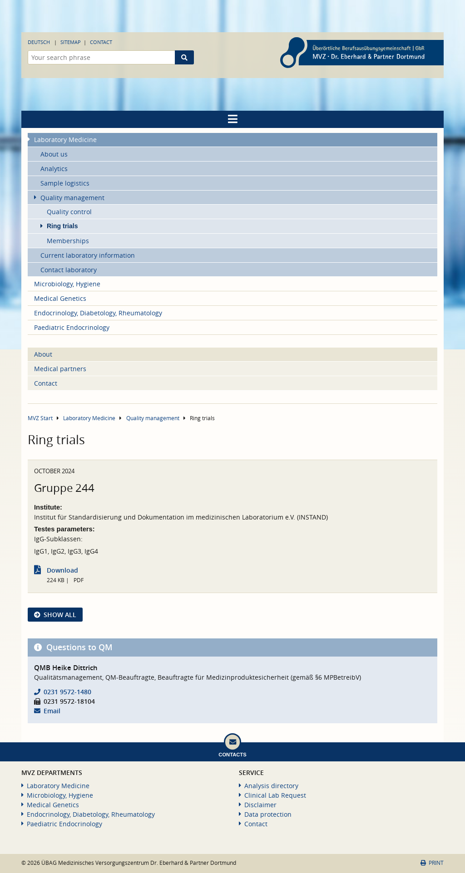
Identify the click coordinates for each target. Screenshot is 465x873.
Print (432, 863)
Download (62, 570)
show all (60, 614)
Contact (101, 42)
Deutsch (39, 42)
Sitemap (70, 42)
